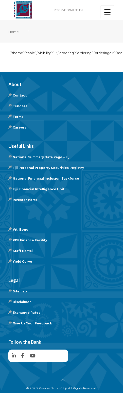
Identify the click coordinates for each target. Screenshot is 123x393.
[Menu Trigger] (107, 12)
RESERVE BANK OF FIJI (68, 10)
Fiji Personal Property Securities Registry (48, 168)
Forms (18, 117)
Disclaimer (22, 302)
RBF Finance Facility (30, 240)
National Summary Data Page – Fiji (42, 157)
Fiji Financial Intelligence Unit (38, 189)
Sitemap (20, 291)
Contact (20, 95)
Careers (19, 127)
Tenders (20, 106)
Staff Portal (23, 251)
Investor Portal (26, 200)
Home (13, 32)
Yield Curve (22, 261)
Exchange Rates (26, 313)
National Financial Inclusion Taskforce (46, 178)
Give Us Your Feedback (32, 323)
